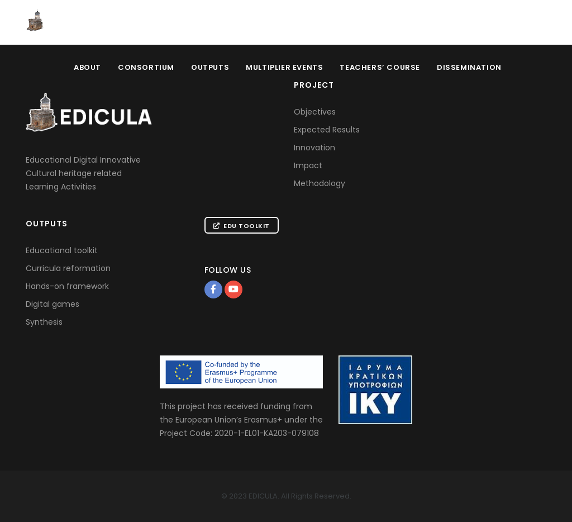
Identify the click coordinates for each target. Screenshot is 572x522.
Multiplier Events (284, 67)
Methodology (319, 183)
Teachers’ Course (380, 67)
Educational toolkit (62, 250)
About (87, 67)
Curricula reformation (68, 268)
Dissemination (469, 67)
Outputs (210, 67)
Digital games (52, 304)
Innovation (314, 147)
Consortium (146, 67)
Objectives (315, 111)
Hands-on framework (67, 286)
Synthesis (44, 322)
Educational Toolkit (497, 22)
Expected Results (327, 129)
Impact (308, 165)
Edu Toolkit (241, 225)
